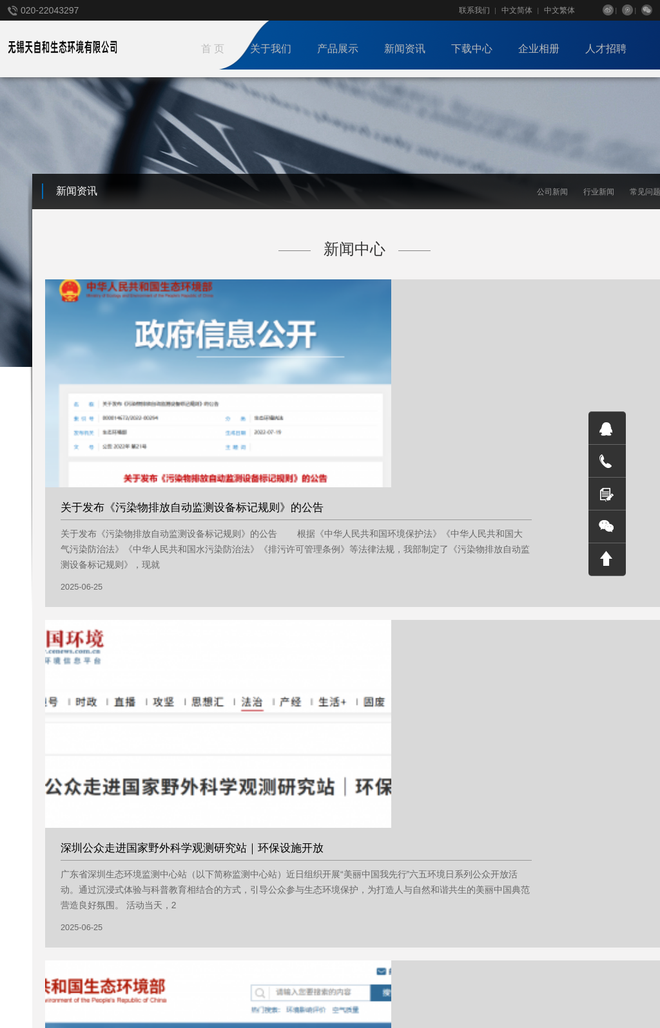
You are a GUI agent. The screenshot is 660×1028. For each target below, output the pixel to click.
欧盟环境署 (141, 986)
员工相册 (257, 871)
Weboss (290, 986)
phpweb (332, 986)
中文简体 (516, 10)
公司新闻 (552, 191)
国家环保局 (27, 986)
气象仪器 (172, 885)
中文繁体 (559, 10)
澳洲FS (187, 986)
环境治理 (172, 914)
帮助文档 (332, 857)
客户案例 (257, 857)
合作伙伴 (257, 885)
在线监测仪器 (180, 928)
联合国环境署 (84, 986)
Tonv (369, 986)
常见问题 (97, 885)
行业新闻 (598, 191)
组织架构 (23, 885)
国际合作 (23, 914)
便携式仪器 (176, 857)
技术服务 (172, 871)
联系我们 (474, 10)
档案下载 (332, 871)
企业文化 (23, 871)
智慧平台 (172, 899)
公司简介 (23, 857)
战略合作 (23, 899)
